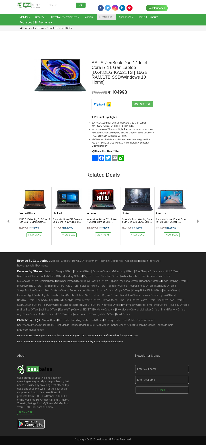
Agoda (45, 295)
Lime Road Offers (129, 300)
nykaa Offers (167, 295)
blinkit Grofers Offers (56, 290)
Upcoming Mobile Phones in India (154, 324)
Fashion (89, 17)
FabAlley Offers (52, 304)
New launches (156, 8)
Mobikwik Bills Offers (29, 285)
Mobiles (25, 17)
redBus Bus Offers (28, 309)
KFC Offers (61, 314)
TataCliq (65, 295)
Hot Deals (63, 320)
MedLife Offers (91, 304)
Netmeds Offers (111, 304)
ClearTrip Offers (110, 276)
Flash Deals (96, 320)
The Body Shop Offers (49, 300)
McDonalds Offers (27, 280)
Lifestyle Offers (72, 300)
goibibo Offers (106, 314)
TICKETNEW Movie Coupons (99, 309)
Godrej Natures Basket (82, 290)
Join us (162, 390)
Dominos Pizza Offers (69, 280)
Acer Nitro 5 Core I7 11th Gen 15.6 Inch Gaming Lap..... (102, 221)
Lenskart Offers (72, 304)
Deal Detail (66, 28)
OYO (87, 295)
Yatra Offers (148, 300)
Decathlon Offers (130, 295)
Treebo (55, 295)
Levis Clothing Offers (174, 280)
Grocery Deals (112, 320)
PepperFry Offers (117, 285)
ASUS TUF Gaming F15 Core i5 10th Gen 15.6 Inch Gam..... (34, 221)
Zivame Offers (91, 300)
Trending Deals (79, 320)
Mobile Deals (49, 320)
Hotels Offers (171, 290)
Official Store (47, 280)
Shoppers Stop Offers (169, 300)
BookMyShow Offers (52, 276)
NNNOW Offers (25, 300)
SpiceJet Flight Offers (92, 285)
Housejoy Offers (178, 304)
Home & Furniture (149, 17)
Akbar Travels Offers (133, 276)
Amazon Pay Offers (158, 276)
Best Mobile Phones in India (137, 320)
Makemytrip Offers (123, 271)
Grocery (40, 17)
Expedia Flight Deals (28, 295)
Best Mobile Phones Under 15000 (75, 324)
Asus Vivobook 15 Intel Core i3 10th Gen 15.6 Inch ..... (171, 221)
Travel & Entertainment (65, 17)
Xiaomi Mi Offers (168, 271)
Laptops (53, 28)
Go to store (142, 104)
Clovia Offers (109, 300)
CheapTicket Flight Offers (147, 290)
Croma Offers (105, 290)
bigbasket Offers (149, 309)
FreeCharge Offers (146, 271)
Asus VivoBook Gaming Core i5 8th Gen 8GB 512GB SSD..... (137, 221)
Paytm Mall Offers (53, 285)
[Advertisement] (14, 91)
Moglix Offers (123, 290)
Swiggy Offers (64, 271)
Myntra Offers (82, 271)
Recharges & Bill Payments (36, 22)
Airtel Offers (46, 314)
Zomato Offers (101, 271)
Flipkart (114, 280)
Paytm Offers (91, 276)
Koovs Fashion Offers (96, 280)
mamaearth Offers (85, 314)
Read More (26, 412)
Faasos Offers (150, 295)
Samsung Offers (165, 285)
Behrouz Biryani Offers (105, 295)
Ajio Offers (72, 285)
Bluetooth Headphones (30, 329)
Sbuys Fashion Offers (29, 290)
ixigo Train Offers (27, 314)
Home (25, 28)
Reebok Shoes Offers (141, 285)
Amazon (49, 271)
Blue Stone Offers (27, 276)
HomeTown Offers (156, 304)
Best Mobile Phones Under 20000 (115, 324)
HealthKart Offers (150, 280)
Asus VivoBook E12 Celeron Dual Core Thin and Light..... (67, 221)
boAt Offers (123, 314)
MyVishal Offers (129, 280)
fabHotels (77, 295)
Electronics (106, 17)
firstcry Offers (73, 276)
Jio (71, 314)
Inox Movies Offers (127, 309)
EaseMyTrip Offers (70, 309)
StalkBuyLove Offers (29, 304)
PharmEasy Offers (133, 304)
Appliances (126, 17)
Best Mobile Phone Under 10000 (35, 324)
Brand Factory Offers (173, 309)
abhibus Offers (49, 309)
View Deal (34, 234)
